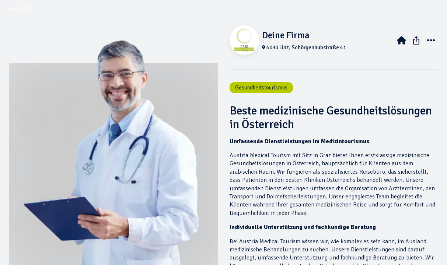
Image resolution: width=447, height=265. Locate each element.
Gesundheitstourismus (261, 87)
